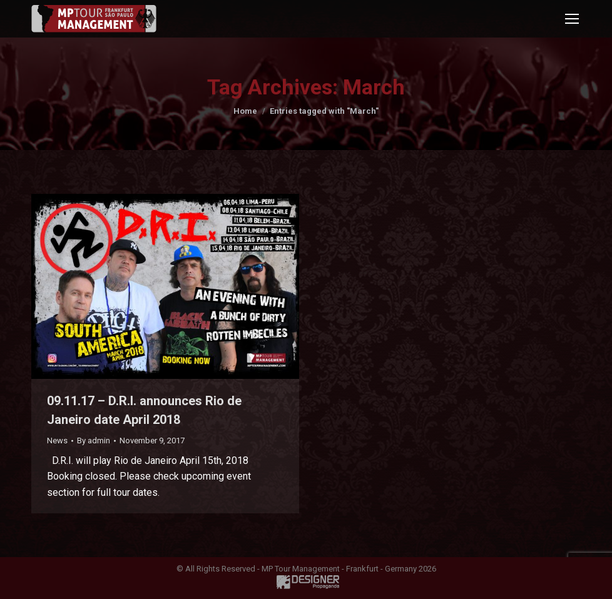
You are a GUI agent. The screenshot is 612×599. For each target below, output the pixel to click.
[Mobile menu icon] (572, 19)
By (93, 440)
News (57, 440)
